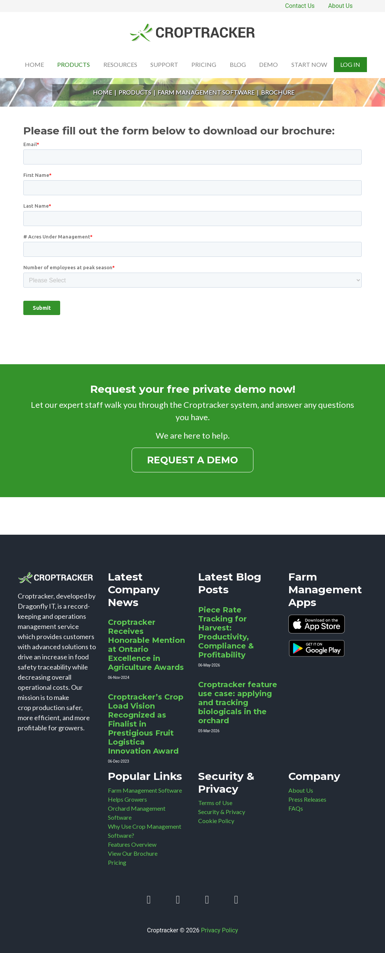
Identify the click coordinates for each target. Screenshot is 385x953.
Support (164, 64)
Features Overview (132, 844)
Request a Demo (192, 460)
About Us (340, 5)
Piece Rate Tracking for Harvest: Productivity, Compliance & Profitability (226, 632)
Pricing (203, 64)
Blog (238, 64)
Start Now (309, 64)
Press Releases (307, 799)
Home (34, 64)
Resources (120, 64)
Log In (350, 64)
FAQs (295, 808)
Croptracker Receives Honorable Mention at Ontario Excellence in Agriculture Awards (146, 645)
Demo (268, 64)
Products (73, 64)
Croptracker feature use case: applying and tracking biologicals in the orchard (237, 702)
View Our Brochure (133, 853)
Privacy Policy (219, 930)
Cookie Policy (216, 820)
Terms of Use (215, 802)
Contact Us (300, 5)
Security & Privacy (221, 811)
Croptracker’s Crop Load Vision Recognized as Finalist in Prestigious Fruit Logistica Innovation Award (145, 723)
